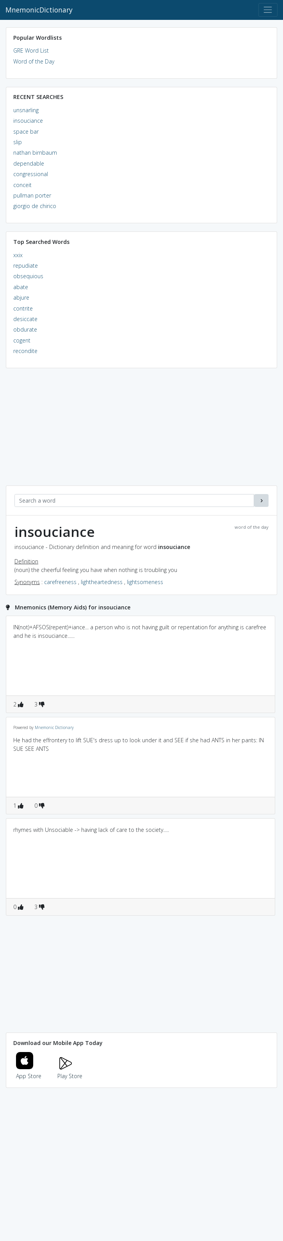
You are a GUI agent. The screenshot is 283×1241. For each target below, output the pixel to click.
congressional (30, 174)
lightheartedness (102, 582)
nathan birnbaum (35, 152)
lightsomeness (145, 582)
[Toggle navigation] (268, 10)
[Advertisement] (141, 430)
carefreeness (60, 582)
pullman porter (32, 195)
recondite (25, 351)
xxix (18, 255)
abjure (21, 297)
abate (20, 287)
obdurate (25, 329)
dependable (28, 163)
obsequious (28, 276)
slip (17, 142)
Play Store (69, 1072)
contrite (23, 308)
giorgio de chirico (34, 206)
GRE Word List (31, 50)
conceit (22, 185)
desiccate (25, 319)
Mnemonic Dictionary (54, 727)
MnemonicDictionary (39, 9)
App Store (29, 1072)
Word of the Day (33, 61)
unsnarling (26, 110)
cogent (21, 340)
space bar (26, 131)
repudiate (25, 265)
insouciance (28, 120)
